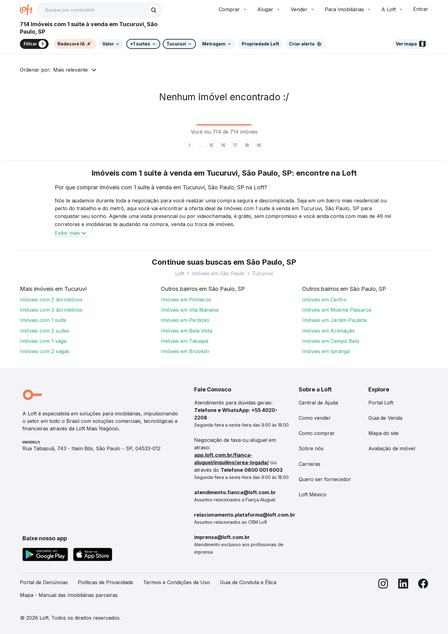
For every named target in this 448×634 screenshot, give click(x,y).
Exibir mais (71, 233)
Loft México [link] (312, 494)
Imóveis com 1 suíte (43, 320)
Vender (303, 9)
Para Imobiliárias (348, 9)
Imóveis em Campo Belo (330, 341)
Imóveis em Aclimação (328, 331)
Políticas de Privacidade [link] (105, 582)
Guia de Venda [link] (385, 418)
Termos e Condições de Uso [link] (176, 582)
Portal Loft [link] (380, 403)
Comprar (233, 9)
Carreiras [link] (309, 464)
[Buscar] (154, 10)
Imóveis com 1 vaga (43, 341)
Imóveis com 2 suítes (44, 331)
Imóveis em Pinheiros (186, 299)
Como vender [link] (315, 418)
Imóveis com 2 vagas (44, 351)
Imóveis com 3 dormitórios (51, 310)
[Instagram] (383, 591)
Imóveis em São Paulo (218, 273)
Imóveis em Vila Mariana (189, 310)
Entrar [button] (420, 9)
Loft (179, 273)
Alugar (269, 9)
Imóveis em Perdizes (185, 320)
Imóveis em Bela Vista (186, 331)
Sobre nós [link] (311, 448)
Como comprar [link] (317, 433)
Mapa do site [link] (383, 433)
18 (247, 145)
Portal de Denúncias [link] (44, 582)
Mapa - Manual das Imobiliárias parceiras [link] (69, 595)
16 (223, 145)
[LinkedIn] (403, 591)
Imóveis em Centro (324, 299)
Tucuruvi (262, 273)
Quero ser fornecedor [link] (325, 479)
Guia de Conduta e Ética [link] (248, 582)
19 (259, 145)
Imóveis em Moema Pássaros (336, 310)
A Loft (392, 9)
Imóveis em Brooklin (185, 351)
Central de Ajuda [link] (318, 403)
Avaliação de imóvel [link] (391, 448)
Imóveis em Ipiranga (326, 351)
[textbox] (99, 9)
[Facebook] (423, 591)
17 (235, 145)
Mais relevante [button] (70, 70)
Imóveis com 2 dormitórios (51, 299)
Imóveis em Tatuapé (184, 341)
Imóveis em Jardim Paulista (334, 320)
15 (211, 145)
